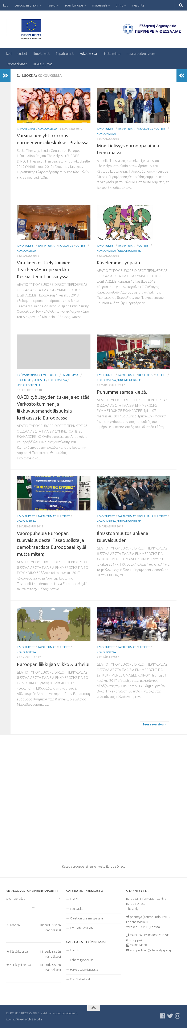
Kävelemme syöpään (118, 262)
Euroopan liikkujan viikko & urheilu (53, 664)
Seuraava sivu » (154, 724)
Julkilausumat (42, 64)
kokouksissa (88, 53)
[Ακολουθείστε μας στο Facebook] (163, 1016)
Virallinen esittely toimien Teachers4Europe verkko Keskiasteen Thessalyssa (43, 269)
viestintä (138, 5)
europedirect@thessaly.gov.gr (151, 950)
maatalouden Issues (140, 53)
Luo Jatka (76, 908)
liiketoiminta (112, 53)
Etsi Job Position (81, 928)
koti (5, 5)
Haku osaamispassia (84, 969)
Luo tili (74, 899)
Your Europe (74, 5)
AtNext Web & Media (29, 1019)
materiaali (99, 5)
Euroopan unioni (26, 5)
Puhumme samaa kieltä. (122, 392)
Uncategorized (129, 250)
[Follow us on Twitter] (170, 1016)
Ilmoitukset (41, 53)
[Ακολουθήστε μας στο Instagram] (178, 1016)
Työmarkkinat (16, 64)
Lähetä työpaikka (82, 960)
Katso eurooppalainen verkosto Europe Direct (93, 866)
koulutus (145, 128)
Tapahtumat (65, 53)
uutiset (22, 53)
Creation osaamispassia (86, 918)
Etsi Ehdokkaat (80, 979)
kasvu (51, 5)
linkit (119, 5)
